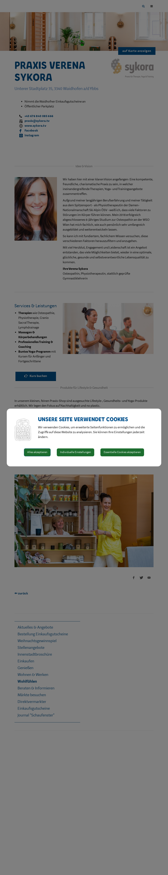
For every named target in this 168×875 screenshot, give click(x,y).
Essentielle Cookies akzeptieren (122, 452)
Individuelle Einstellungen (75, 452)
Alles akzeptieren (37, 452)
